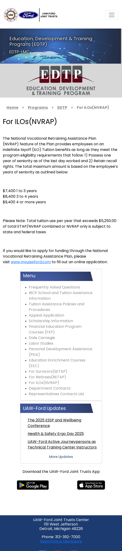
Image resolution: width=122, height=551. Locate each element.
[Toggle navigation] (111, 15)
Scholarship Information (51, 321)
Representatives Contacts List (56, 394)
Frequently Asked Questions (54, 287)
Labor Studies (41, 344)
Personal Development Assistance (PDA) (60, 352)
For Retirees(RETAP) (47, 377)
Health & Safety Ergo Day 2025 (56, 434)
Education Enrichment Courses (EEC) (57, 363)
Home (12, 108)
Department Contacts (49, 388)
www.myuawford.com (31, 262)
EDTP (62, 108)
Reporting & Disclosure (61, 542)
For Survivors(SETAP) (48, 372)
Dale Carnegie (42, 338)
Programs (38, 108)
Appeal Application (46, 315)
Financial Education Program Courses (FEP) (55, 329)
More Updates (61, 457)
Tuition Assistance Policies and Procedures (56, 307)
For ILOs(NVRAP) (44, 383)
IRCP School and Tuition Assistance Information (60, 296)
